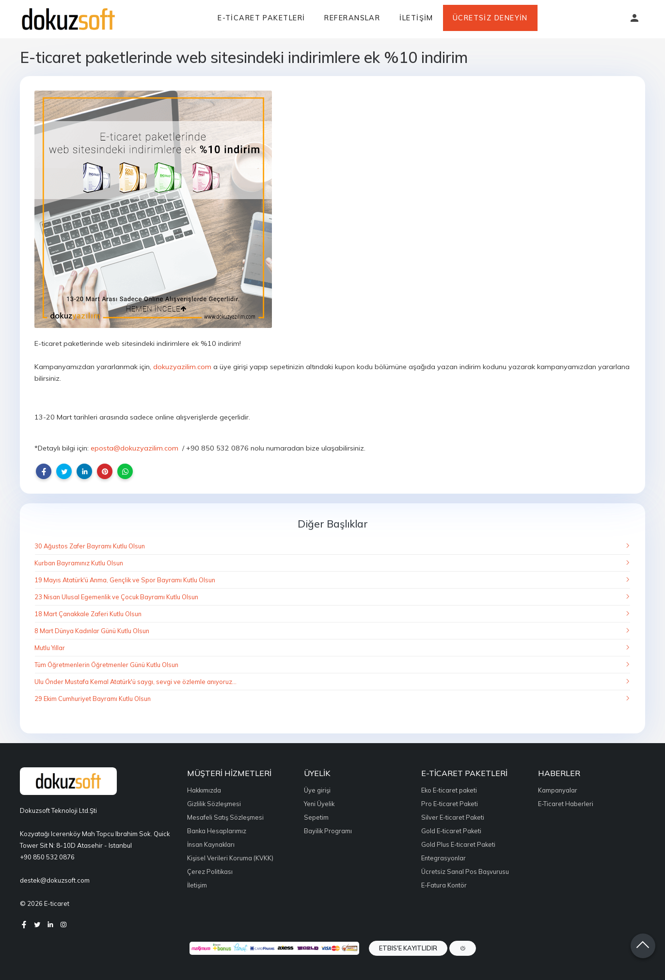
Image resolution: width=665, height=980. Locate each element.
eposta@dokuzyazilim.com (134, 448)
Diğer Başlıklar (333, 523)
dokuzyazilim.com (182, 366)
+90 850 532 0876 (47, 857)
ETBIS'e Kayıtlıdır (408, 948)
